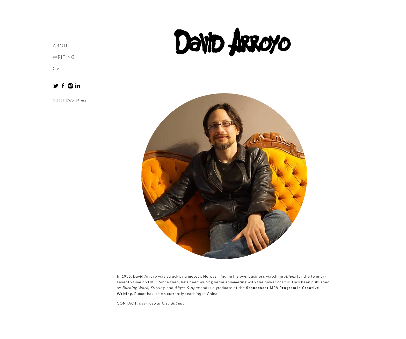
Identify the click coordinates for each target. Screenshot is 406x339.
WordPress (77, 100)
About (61, 45)
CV (56, 68)
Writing (64, 57)
